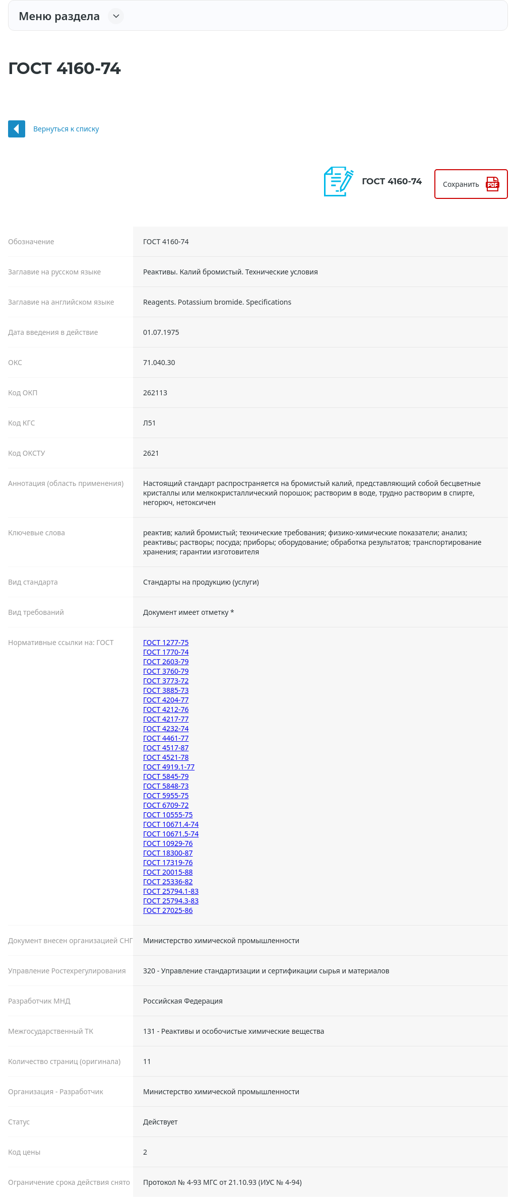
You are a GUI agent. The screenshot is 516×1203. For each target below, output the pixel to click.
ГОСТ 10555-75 (167, 814)
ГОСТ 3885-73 (165, 690)
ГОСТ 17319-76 (167, 862)
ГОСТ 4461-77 (165, 738)
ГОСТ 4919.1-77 (169, 766)
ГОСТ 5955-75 (165, 795)
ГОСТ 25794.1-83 (171, 891)
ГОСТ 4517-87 (165, 747)
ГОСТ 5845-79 (165, 776)
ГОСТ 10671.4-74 (171, 824)
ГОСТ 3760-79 (165, 671)
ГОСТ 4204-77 (165, 699)
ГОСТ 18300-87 (167, 853)
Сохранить (461, 184)
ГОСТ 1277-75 (165, 642)
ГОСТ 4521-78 (165, 757)
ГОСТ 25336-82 (167, 881)
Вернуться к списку (66, 128)
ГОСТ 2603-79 (165, 661)
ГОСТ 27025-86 (167, 910)
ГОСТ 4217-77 (165, 719)
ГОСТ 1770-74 (165, 652)
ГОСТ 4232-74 (165, 728)
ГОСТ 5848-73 (165, 786)
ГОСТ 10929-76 (167, 843)
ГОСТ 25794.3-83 (171, 900)
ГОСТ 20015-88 (167, 872)
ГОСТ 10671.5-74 (171, 833)
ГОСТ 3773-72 (165, 680)
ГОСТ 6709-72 (165, 805)
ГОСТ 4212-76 (165, 709)
